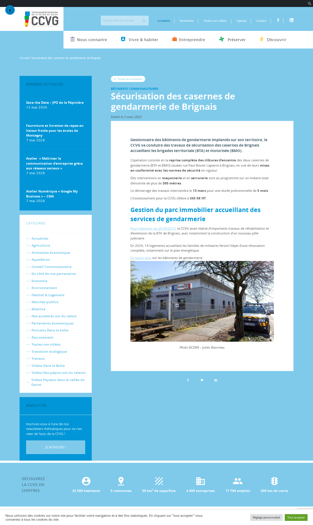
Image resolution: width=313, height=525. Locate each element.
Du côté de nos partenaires (54, 274)
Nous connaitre (88, 39)
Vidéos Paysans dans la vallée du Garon (58, 382)
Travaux (38, 358)
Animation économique (51, 253)
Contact (261, 21)
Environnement (44, 288)
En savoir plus (140, 258)
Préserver (232, 39)
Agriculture (41, 245)
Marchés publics (45, 302)
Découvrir (273, 39)
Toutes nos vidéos (215, 21)
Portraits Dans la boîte (50, 330)
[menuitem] (309, 3)
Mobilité (38, 309)
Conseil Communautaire (52, 267)
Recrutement (42, 337)
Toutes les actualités (128, 79)
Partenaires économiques (52, 323)
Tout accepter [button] (296, 517)
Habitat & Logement (48, 295)
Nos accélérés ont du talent (54, 316)
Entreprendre (188, 39)
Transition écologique (49, 351)
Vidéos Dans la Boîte (48, 366)
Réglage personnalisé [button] (266, 517)
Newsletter (187, 21)
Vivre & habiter (139, 39)
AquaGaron (41, 259)
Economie (39, 281)
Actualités (163, 21)
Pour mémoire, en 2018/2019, (153, 228)
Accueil (24, 58)
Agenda (241, 21)
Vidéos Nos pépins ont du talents (59, 373)
